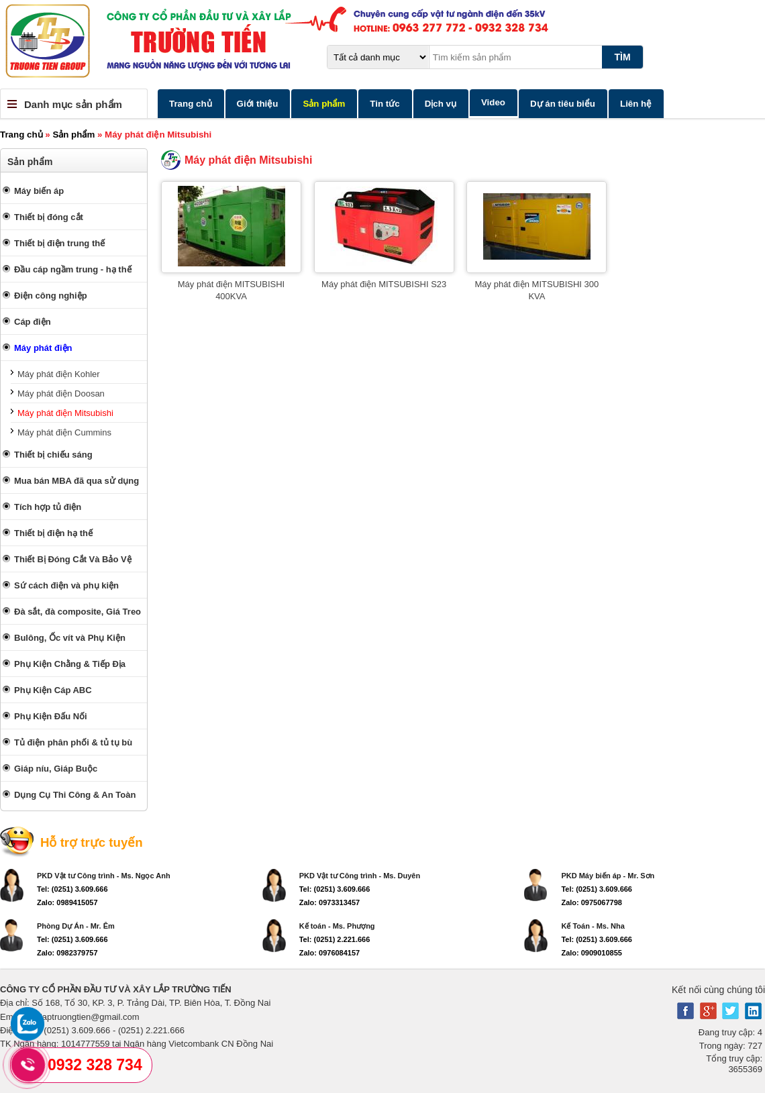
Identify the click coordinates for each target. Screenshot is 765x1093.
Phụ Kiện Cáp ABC (53, 690)
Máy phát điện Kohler (58, 374)
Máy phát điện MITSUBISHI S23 (383, 284)
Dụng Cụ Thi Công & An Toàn (75, 795)
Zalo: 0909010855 (591, 953)
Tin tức (384, 104)
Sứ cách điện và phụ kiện (66, 585)
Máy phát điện (43, 348)
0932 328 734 (95, 1065)
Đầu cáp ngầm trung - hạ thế (73, 269)
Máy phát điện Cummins (64, 432)
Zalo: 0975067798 (591, 902)
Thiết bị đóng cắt (48, 217)
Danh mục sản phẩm (73, 104)
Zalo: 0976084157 (329, 953)
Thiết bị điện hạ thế (53, 533)
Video (493, 102)
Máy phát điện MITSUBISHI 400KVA (231, 290)
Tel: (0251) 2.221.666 (334, 939)
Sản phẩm (324, 104)
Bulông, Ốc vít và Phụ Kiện (69, 638)
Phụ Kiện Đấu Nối (50, 716)
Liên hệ (636, 104)
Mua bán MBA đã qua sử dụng (76, 481)
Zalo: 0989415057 (67, 902)
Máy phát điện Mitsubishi (65, 413)
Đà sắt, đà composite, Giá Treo (77, 612)
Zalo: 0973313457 (329, 902)
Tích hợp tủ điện (47, 507)
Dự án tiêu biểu (562, 104)
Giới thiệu (257, 104)
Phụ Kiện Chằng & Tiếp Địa (69, 664)
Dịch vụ (440, 104)
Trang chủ (190, 104)
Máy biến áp (39, 191)
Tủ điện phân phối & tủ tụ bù (73, 742)
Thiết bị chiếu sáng (53, 455)
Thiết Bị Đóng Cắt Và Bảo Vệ (73, 559)
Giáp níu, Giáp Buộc (55, 769)
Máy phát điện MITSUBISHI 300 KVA (537, 290)
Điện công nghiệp (50, 296)
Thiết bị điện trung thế (59, 243)
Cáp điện (32, 322)
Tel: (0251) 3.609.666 (72, 889)
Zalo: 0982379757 (67, 953)
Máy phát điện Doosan (61, 393)
